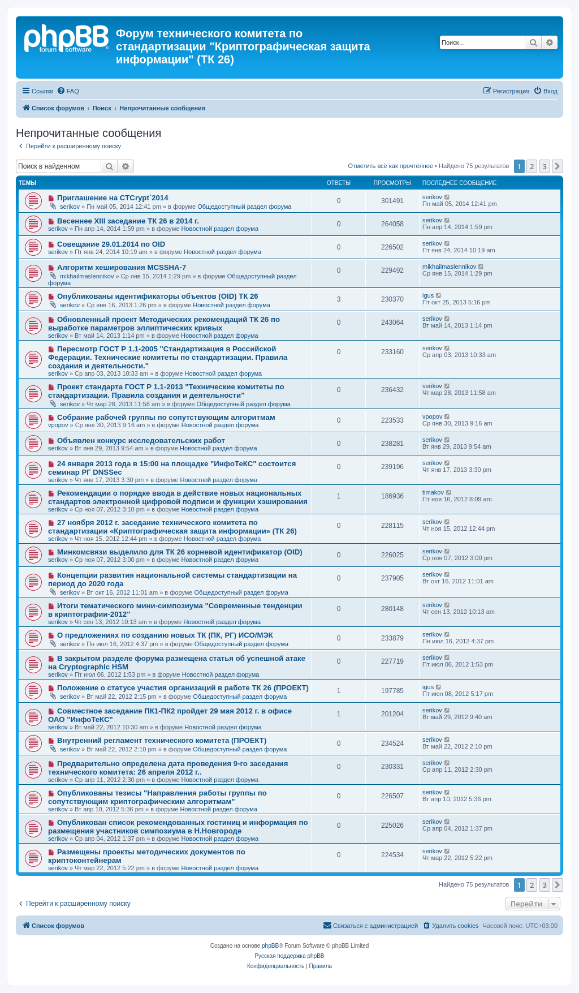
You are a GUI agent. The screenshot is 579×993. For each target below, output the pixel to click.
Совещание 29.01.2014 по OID (111, 244)
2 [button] (532, 166)
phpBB (270, 946)
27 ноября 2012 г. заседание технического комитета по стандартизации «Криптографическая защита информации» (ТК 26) (172, 526)
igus (428, 295)
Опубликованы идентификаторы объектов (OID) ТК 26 (157, 296)
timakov (433, 492)
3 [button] (545, 166)
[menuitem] (68, 91)
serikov (70, 206)
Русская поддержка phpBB (289, 956)
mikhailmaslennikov (87, 276)
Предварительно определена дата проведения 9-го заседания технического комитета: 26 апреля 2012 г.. (168, 767)
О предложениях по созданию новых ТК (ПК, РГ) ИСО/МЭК (165, 635)
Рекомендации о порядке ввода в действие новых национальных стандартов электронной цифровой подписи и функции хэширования (178, 497)
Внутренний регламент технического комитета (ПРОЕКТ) (161, 740)
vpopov (58, 425)
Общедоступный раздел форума (244, 206)
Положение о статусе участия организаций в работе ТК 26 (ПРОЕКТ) (183, 688)
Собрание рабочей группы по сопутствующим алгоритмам (166, 417)
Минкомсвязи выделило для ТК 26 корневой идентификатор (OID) (180, 552)
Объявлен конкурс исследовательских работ (141, 440)
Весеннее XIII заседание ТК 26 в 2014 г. (128, 221)
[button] (557, 166)
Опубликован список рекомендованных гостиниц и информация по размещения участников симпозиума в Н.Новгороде (178, 826)
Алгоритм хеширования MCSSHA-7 (121, 267)
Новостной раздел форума (219, 228)
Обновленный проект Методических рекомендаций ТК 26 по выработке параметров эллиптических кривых (164, 323)
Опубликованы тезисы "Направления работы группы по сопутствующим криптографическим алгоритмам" (157, 797)
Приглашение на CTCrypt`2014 (112, 198)
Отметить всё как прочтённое (390, 165)
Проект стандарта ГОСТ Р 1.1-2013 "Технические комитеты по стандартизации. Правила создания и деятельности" (166, 390)
